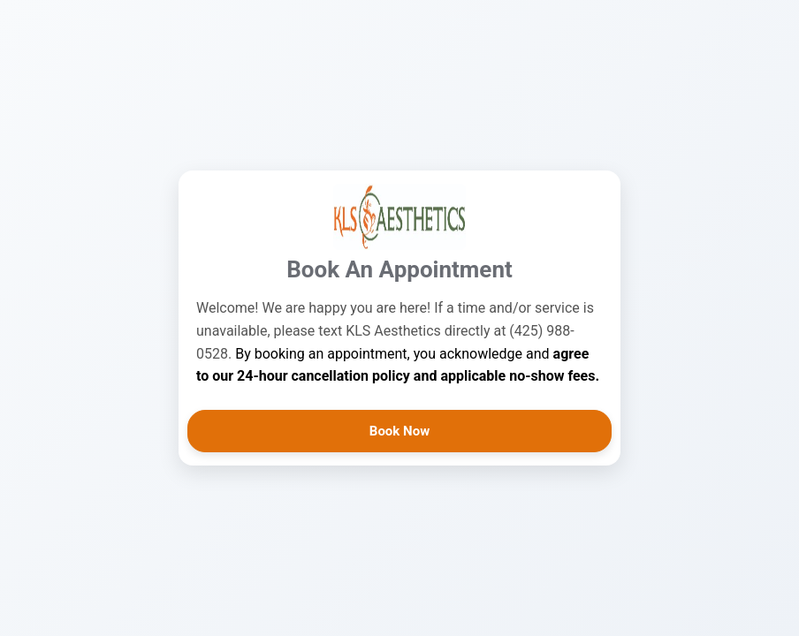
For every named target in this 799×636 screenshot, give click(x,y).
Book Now (399, 431)
